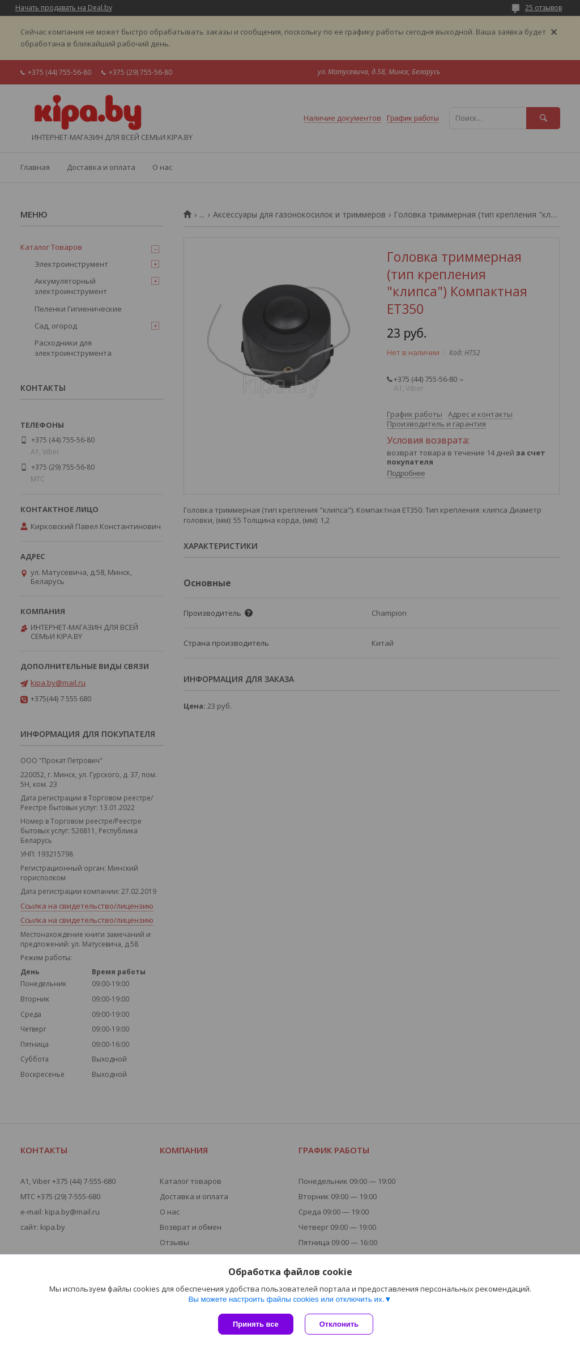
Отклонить (339, 1324)
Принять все (256, 1324)
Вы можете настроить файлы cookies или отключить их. (286, 1299)
